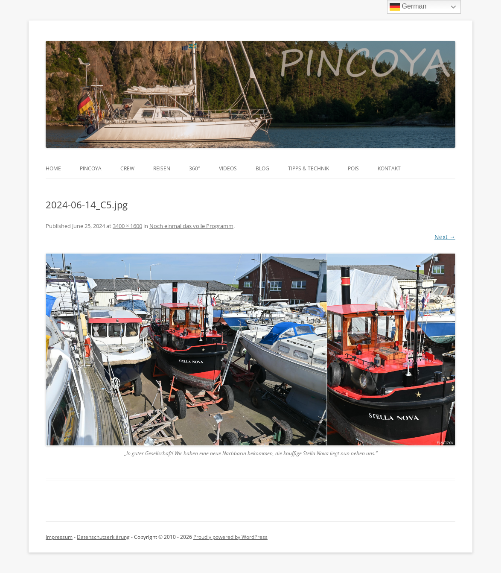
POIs (353, 168)
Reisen (161, 168)
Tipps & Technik (308, 168)
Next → (444, 237)
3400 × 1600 (127, 226)
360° (194, 168)
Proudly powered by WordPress (230, 537)
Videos (228, 168)
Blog (262, 168)
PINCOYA (91, 168)
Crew (127, 168)
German (408, 7)
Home (53, 168)
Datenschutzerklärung (103, 537)
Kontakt (389, 168)
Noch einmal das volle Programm (191, 226)
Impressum (59, 537)
